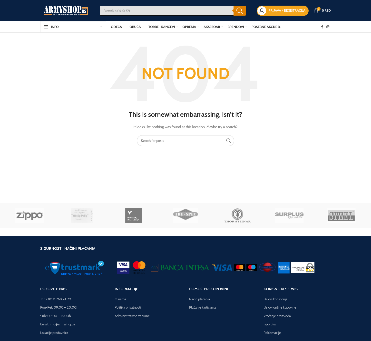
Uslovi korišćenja (275, 299)
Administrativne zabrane (132, 316)
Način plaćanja (199, 299)
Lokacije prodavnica (54, 333)
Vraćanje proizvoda (277, 316)
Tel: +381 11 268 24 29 (55, 299)
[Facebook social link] (322, 27)
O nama (120, 299)
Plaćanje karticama (202, 308)
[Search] (240, 11)
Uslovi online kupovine (280, 308)
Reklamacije (272, 333)
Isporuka (270, 324)
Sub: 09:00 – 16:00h (55, 316)
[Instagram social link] (328, 27)
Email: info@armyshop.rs (57, 324)
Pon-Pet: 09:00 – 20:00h (59, 308)
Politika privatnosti (128, 308)
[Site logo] (67, 11)
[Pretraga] (185, 141)
